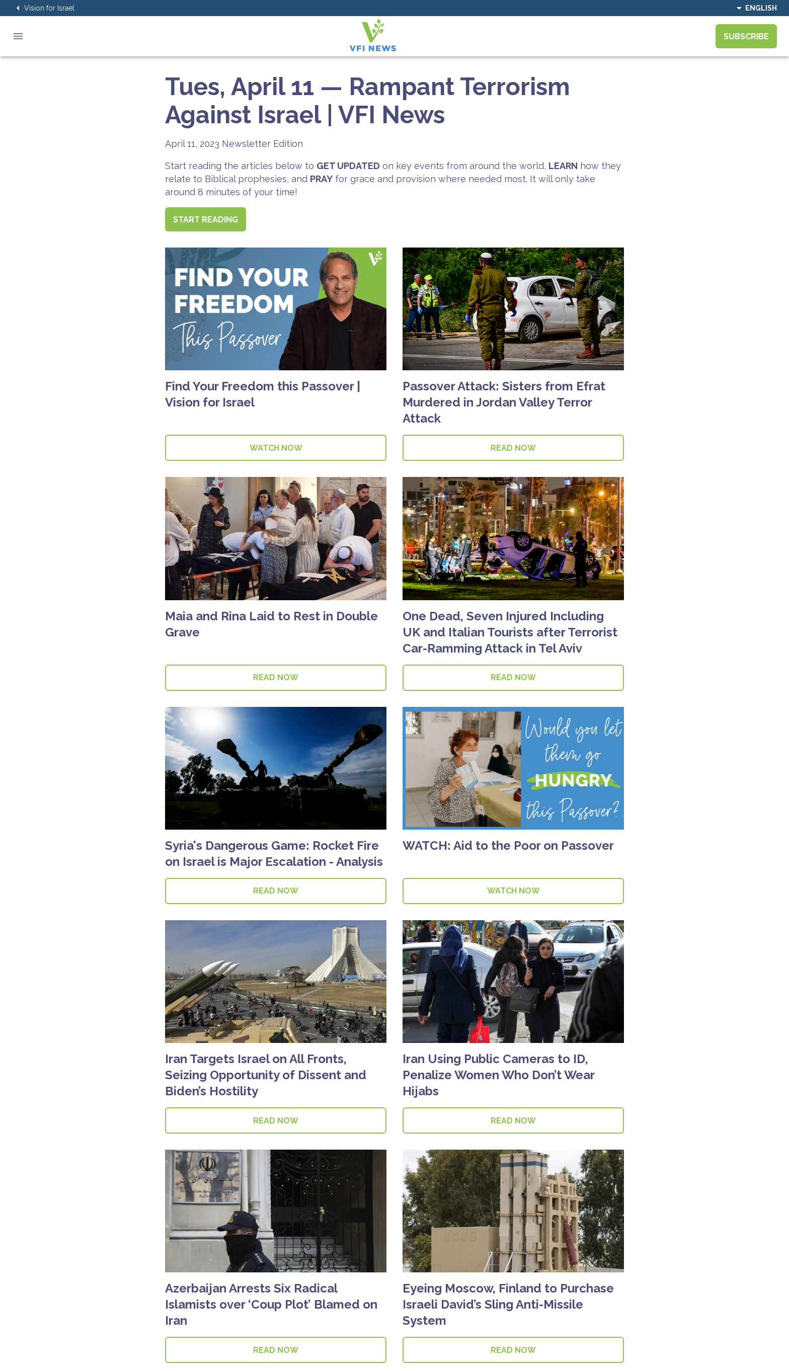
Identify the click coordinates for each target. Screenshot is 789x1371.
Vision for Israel (43, 8)
